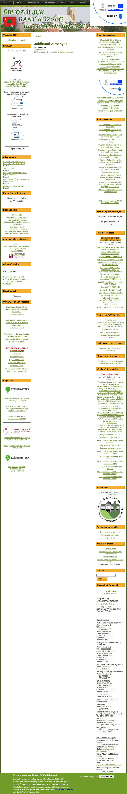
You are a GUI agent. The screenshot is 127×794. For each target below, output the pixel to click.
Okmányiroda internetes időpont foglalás (110, 561)
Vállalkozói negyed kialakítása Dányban (110, 48)
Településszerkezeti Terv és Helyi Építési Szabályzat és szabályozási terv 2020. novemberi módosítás (110, 250)
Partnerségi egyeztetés (110, 535)
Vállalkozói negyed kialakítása (110, 98)
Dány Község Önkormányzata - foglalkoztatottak (16, 180)
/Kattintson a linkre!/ (110, 329)
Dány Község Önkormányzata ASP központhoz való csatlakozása (110, 54)
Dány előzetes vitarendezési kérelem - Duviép (110, 478)
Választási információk (17, 40)
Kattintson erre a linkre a (110, 532)
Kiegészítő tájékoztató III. (110, 437)
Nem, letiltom (106, 779)
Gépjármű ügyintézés (16, 363)
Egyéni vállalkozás (16, 360)
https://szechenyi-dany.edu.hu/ (106, 750)
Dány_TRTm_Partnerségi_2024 (110, 307)
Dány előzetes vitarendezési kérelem (110, 457)
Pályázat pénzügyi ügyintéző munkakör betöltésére (110, 201)
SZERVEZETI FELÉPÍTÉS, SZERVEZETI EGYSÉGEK (14, 163)
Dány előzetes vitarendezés (110, 445)
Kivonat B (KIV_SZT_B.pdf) (110, 290)
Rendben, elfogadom (89, 779)
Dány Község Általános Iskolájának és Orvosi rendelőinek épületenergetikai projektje (110, 61)
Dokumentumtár (40, 50)
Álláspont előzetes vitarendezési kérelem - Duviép (110, 473)
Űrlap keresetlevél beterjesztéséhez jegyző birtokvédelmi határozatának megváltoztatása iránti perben (17, 230)
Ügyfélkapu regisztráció (16, 371)
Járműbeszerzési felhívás (110, 332)
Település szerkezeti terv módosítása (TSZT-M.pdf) (110, 278)
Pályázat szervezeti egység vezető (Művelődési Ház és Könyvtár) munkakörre (110, 184)
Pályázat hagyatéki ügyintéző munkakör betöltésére (110, 151)
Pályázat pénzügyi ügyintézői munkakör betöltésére (110, 146)
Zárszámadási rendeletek (13, 186)
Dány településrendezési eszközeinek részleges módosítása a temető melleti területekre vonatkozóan (110, 271)
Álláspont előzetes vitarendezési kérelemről (110, 441)
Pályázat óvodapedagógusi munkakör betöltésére (110, 156)
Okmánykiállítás (16, 366)
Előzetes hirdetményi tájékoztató (110, 260)
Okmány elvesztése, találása (16, 368)
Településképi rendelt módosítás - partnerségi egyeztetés (110, 294)
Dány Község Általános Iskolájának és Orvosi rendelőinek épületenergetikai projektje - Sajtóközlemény (110, 70)
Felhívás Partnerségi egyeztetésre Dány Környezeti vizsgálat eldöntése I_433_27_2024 (110, 301)
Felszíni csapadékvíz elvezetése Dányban (110, 107)
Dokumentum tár (110, 557)
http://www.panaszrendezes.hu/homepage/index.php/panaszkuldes (16, 248)
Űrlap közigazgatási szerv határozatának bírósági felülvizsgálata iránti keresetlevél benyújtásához (17, 221)
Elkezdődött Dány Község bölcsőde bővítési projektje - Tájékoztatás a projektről (110, 42)
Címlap (38, 36)
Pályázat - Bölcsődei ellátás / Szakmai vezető (110, 191)
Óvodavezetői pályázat (110, 172)
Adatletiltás (16, 354)
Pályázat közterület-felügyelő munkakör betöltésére (110, 136)
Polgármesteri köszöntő (14, 277)
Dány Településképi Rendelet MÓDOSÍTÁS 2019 (110, 263)
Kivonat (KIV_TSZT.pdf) (110, 287)
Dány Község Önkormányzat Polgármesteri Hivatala (16, 280)
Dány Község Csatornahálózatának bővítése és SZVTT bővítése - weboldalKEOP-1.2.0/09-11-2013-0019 (110, 323)
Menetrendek (110, 591)
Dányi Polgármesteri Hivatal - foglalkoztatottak (15, 174)
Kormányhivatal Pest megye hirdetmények (110, 553)
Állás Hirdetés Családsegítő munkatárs (110, 126)
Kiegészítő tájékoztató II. (110, 434)
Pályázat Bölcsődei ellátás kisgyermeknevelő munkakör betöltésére (110, 162)
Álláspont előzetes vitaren (110, 448)
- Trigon (113, 464)
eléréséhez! (110, 538)
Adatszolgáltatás (17, 357)
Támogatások (8, 168)
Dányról (8, 284)
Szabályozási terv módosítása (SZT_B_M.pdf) (110, 283)
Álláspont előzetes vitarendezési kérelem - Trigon (110, 452)
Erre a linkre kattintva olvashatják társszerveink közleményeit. (110, 362)
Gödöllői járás (110, 549)
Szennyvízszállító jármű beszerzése (110, 336)
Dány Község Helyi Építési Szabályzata (110, 349)
